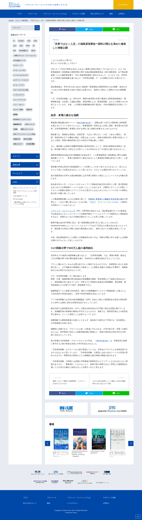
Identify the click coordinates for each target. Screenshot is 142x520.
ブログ (19, 14)
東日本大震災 (28, 139)
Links (15, 182)
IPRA (28, 46)
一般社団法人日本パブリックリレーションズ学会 (25, 203)
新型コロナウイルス (27, 129)
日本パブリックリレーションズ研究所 (25, 192)
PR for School (18, 199)
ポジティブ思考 (18, 109)
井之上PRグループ (97, 14)
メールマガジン (123, 5)
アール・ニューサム (19, 70)
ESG (21, 46)
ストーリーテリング (19, 100)
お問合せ (121, 14)
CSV (14, 46)
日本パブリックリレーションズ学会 (24, 134)
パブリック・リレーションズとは (54, 14)
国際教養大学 (17, 124)
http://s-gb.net (102, 341)
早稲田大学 (16, 139)
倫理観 (15, 114)
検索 (37, 27)
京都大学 (29, 109)
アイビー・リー (18, 65)
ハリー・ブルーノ (18, 104)
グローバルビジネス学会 (20, 90)
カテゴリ (16, 156)
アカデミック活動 (78, 14)
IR (33, 46)
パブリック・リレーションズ (63, 211)
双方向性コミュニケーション (22, 119)
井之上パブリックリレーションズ (25, 188)
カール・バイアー (18, 85)
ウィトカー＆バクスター (20, 75)
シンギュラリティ (18, 95)
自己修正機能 (30, 144)
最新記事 (16, 165)
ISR (14, 50)
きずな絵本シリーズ (19, 60)
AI (14, 41)
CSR (35, 41)
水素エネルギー (18, 144)
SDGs (33, 50)
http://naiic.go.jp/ (84, 123)
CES (28, 41)
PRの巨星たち (23, 50)
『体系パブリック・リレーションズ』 (24, 55)
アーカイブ (17, 173)
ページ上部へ (137, 516)
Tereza (75, 512)
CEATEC (21, 41)
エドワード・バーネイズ (20, 80)
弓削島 (15, 129)
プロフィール (32, 14)
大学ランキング (29, 124)
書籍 (111, 14)
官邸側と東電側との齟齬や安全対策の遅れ (106, 199)
